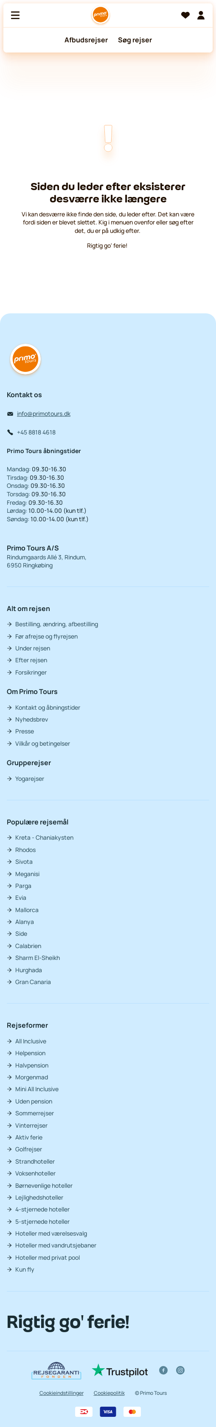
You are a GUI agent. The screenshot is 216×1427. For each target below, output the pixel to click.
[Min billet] (201, 15)
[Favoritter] (185, 15)
